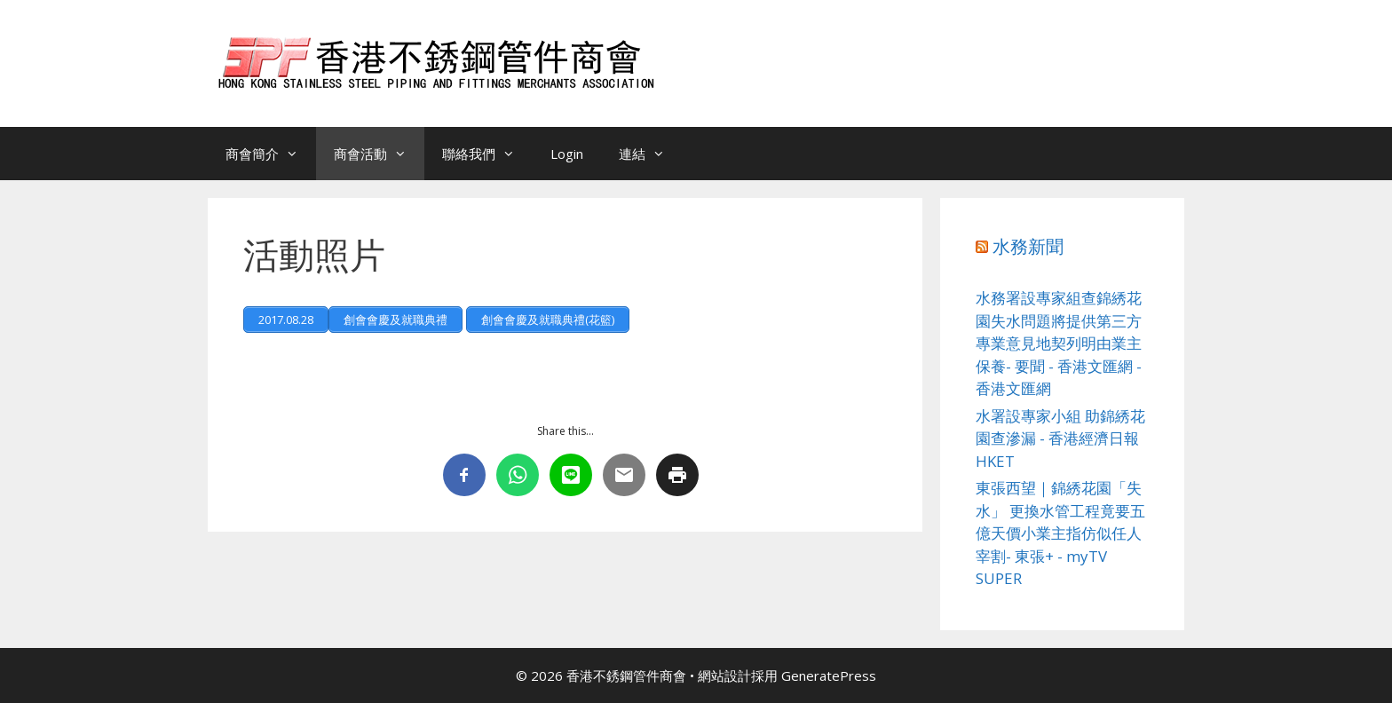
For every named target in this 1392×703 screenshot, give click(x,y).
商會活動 (379, 153)
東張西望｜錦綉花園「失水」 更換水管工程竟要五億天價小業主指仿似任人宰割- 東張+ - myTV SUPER (1060, 533)
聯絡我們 (487, 153)
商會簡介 (270, 153)
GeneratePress (828, 675)
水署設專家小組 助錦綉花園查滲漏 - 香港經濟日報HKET (1060, 438)
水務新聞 (1028, 246)
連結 (651, 153)
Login (566, 153)
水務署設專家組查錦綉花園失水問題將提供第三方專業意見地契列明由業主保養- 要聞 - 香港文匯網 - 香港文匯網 (1059, 343)
